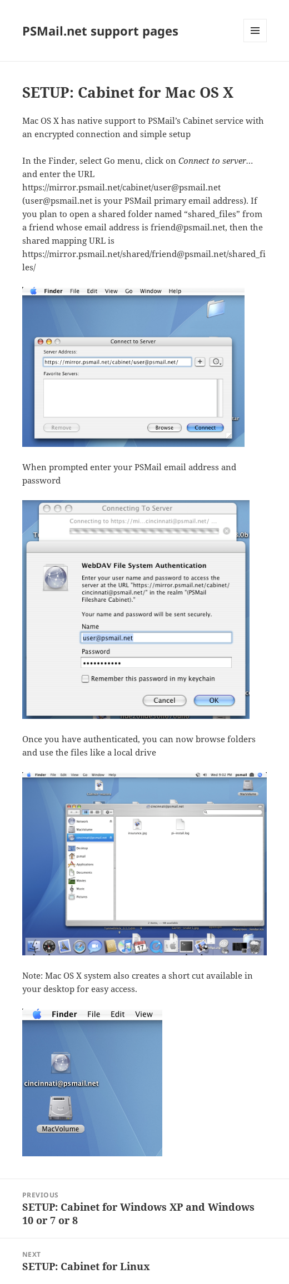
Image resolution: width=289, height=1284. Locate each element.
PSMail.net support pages (100, 30)
